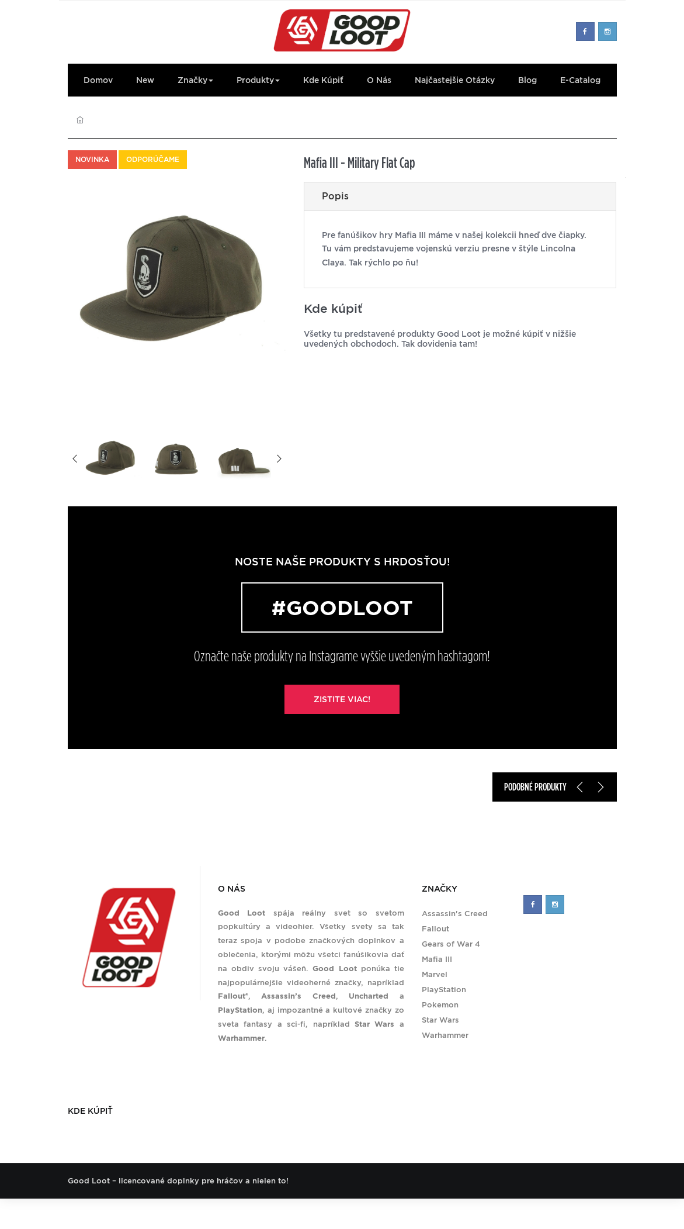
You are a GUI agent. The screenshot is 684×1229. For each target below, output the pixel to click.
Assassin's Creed (455, 913)
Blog (527, 80)
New (145, 80)
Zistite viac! (342, 699)
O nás (379, 80)
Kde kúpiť (323, 80)
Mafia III (437, 959)
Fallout (435, 928)
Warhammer (445, 1035)
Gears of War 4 (451, 944)
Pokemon (440, 1004)
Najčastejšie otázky (455, 80)
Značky (195, 80)
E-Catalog (580, 80)
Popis (335, 196)
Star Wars (440, 1020)
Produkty (258, 80)
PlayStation (444, 989)
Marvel (434, 974)
